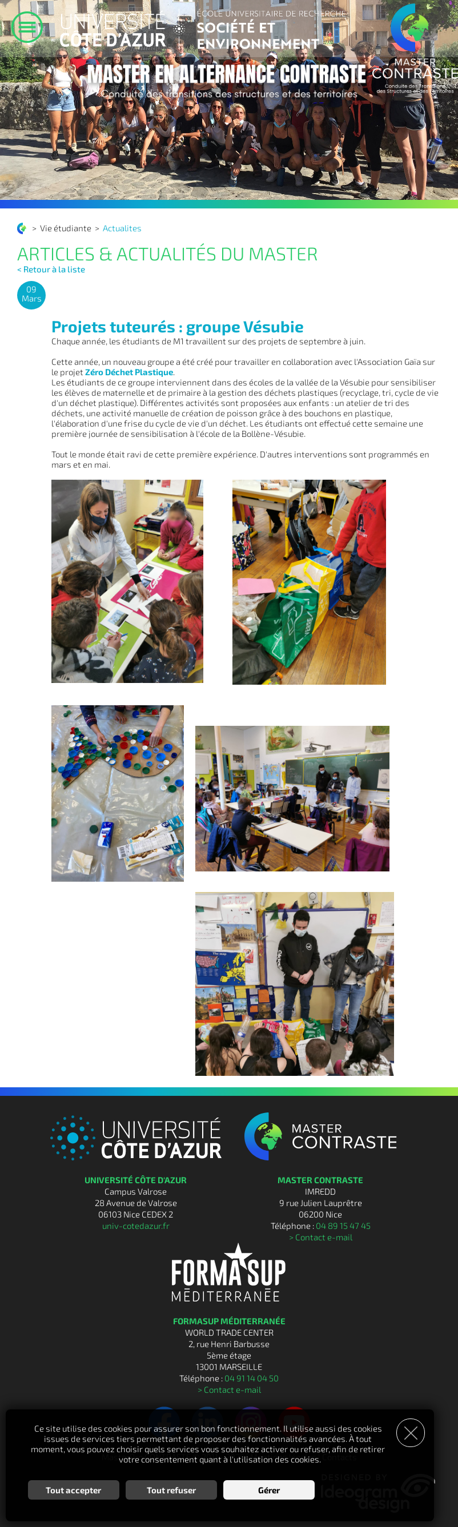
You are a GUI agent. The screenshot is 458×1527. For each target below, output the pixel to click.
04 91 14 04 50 (251, 1378)
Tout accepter (73, 1490)
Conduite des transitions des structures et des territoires (23, 228)
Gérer (269, 1490)
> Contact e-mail (320, 1237)
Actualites (122, 228)
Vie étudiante (65, 228)
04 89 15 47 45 (343, 1225)
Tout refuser (171, 1490)
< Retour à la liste (51, 269)
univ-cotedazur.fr (136, 1225)
